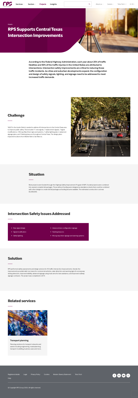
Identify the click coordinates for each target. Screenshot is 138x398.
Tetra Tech (122, 4)
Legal (25, 374)
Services (20, 4)
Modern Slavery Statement (62, 374)
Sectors (32, 4)
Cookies (46, 374)
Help (9, 378)
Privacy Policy (35, 374)
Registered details (14, 374)
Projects (42, 4)
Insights (53, 4)
